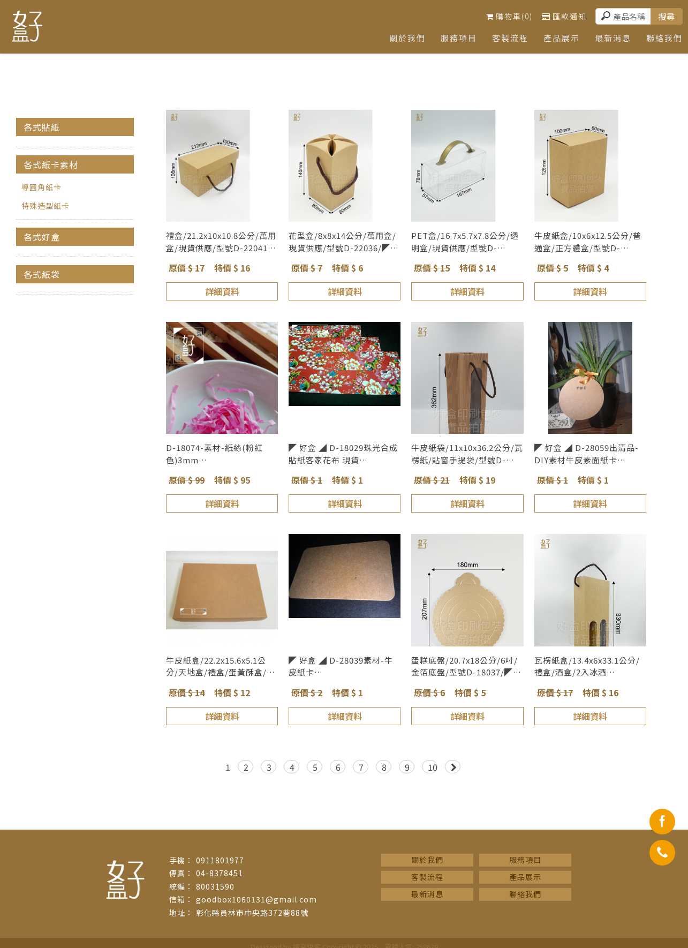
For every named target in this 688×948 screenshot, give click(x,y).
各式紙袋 (42, 274)
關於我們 (401, 37)
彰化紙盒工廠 (381, 924)
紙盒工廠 (344, 924)
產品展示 (559, 37)
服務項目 (454, 37)
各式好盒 (42, 236)
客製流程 (506, 37)
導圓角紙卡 (41, 187)
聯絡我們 (525, 894)
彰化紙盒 (281, 924)
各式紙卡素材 (51, 164)
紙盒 (257, 924)
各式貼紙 (42, 127)
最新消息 (611, 37)
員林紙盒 (313, 924)
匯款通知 (564, 16)
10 (432, 767)
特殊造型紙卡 (45, 205)
